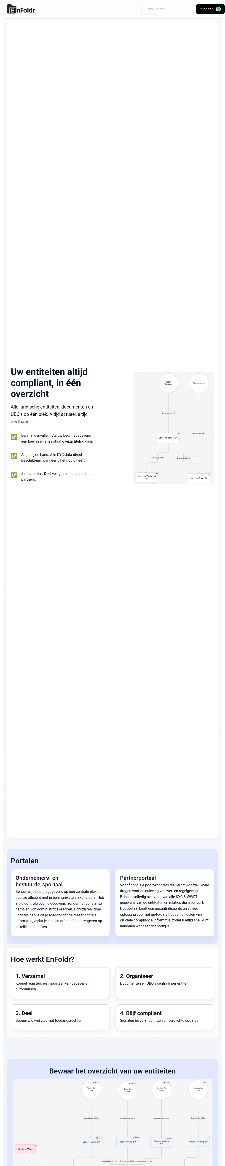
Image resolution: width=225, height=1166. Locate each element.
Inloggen (210, 9)
